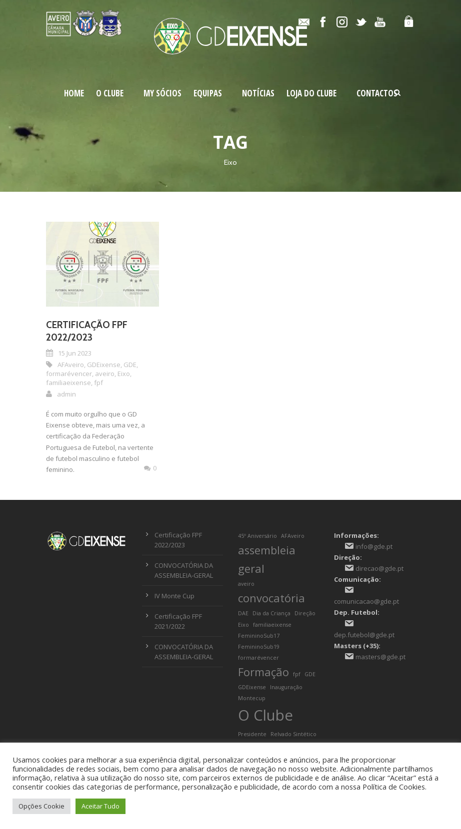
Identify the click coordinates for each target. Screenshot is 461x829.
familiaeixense (68, 382)
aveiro (104, 373)
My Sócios (163, 93)
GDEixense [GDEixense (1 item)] (252, 687)
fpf (98, 382)
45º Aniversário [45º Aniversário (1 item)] (257, 535)
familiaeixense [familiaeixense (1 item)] (272, 624)
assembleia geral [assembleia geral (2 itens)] (267, 559)
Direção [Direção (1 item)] (305, 613)
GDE (130, 364)
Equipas (208, 93)
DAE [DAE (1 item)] (243, 613)
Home (74, 93)
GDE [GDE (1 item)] (310, 674)
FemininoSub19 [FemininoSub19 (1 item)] (259, 646)
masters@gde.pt (381, 656)
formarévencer (69, 373)
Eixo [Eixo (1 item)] (243, 624)
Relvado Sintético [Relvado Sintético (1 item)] (293, 734)
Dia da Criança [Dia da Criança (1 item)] (271, 613)
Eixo (124, 373)
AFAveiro (71, 364)
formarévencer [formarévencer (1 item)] (258, 657)
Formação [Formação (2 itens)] (263, 672)
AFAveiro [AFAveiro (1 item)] (292, 535)
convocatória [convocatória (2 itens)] (271, 598)
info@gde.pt (374, 546)
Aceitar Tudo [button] (101, 806)
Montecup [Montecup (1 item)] (252, 698)
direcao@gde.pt (380, 568)
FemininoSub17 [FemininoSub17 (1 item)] (259, 635)
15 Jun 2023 (75, 353)
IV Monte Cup (174, 595)
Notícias (258, 93)
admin (66, 394)
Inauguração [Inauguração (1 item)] (286, 687)
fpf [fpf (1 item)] (296, 674)
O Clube (110, 93)
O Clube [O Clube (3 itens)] (265, 715)
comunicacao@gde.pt (366, 601)
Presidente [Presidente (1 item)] (252, 734)
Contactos (377, 93)
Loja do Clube (311, 93)
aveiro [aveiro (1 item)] (246, 583)
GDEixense (103, 364)
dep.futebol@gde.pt (364, 634)
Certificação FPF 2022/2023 (87, 331)
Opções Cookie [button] (41, 806)
